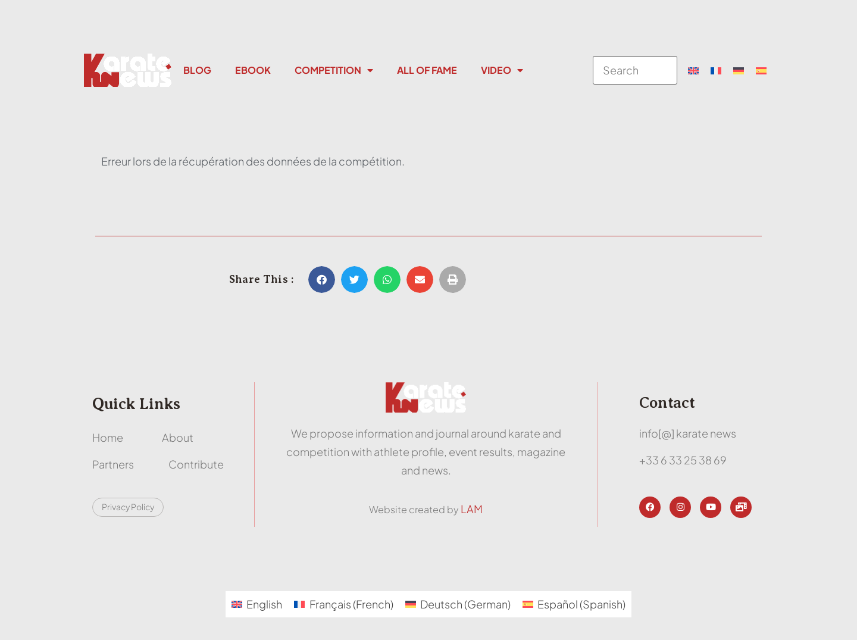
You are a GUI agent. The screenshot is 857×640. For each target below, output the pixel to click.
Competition (334, 70)
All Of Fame (427, 70)
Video (502, 70)
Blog (197, 70)
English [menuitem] (264, 604)
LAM (472, 509)
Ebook (253, 70)
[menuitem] (693, 70)
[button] (321, 279)
